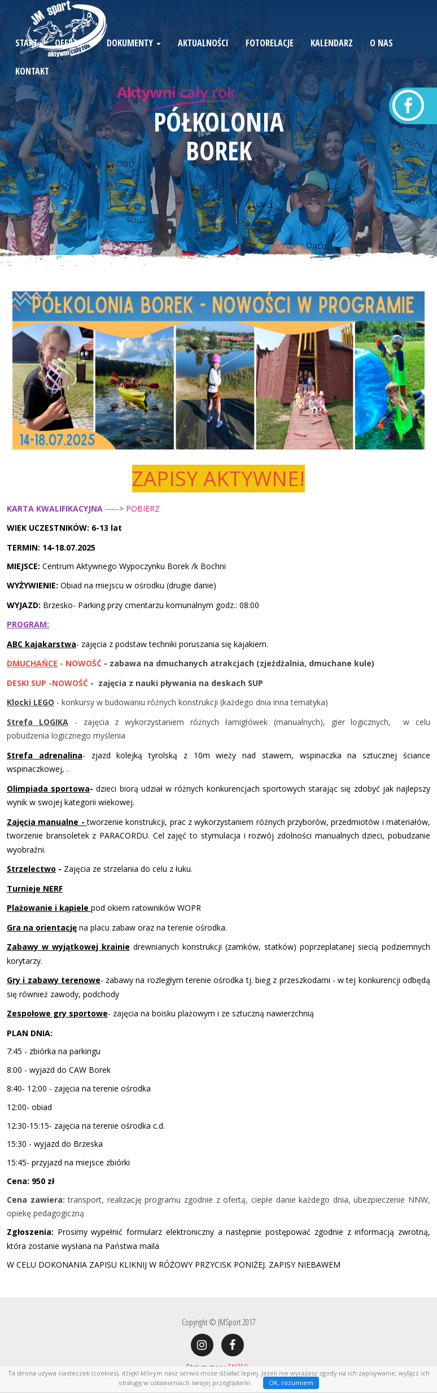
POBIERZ (143, 508)
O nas (381, 59)
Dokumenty (134, 59)
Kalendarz (332, 59)
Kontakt (32, 87)
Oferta (72, 59)
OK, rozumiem (291, 1382)
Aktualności (203, 59)
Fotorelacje (270, 59)
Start (26, 59)
